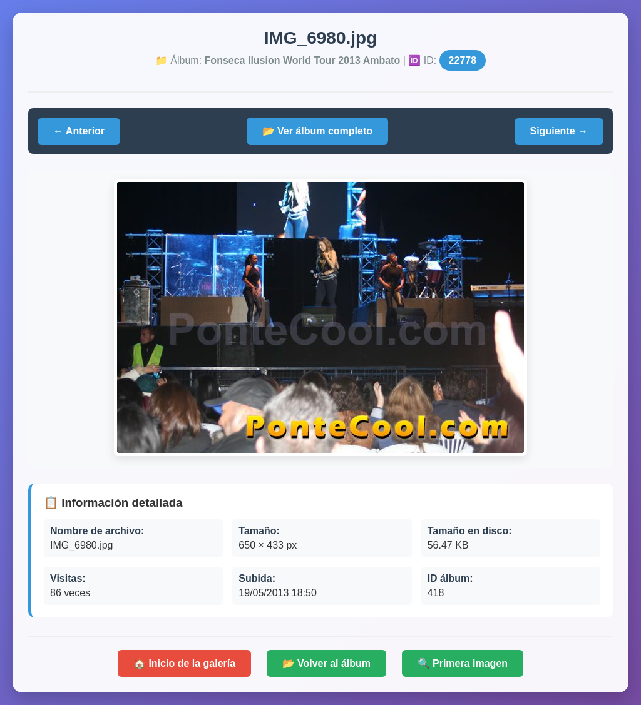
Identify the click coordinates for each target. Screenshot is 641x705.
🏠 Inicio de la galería (184, 663)
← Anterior (79, 131)
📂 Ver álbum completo (317, 131)
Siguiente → (559, 131)
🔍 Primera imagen (463, 663)
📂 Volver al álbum (326, 663)
